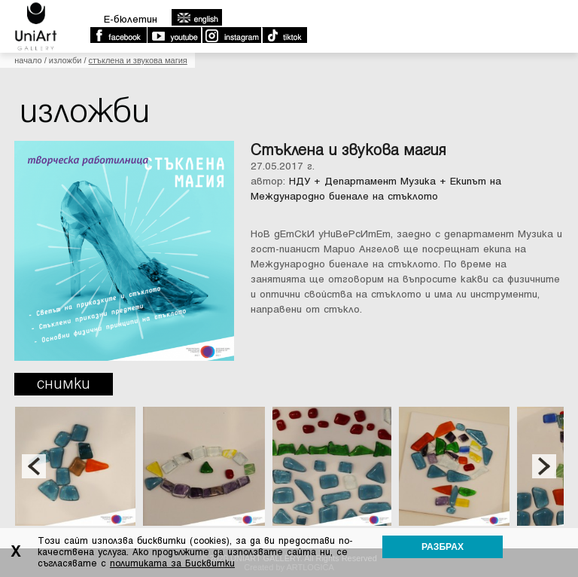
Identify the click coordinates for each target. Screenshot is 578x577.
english (196, 17)
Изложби (65, 60)
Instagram (231, 35)
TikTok (284, 35)
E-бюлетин (130, 19)
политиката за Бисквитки (172, 563)
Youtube (174, 35)
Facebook (118, 35)
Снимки (63, 384)
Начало (27, 60)
